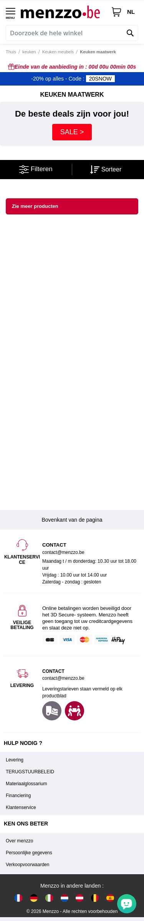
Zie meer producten (35, 206)
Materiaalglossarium (26, 783)
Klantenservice (21, 807)
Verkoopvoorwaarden (27, 864)
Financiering (18, 795)
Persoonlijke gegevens (29, 852)
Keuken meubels (58, 51)
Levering (14, 760)
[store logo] (63, 11)
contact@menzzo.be (63, 678)
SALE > (72, 132)
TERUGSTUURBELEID (30, 771)
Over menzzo (19, 841)
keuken (29, 51)
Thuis (11, 51)
